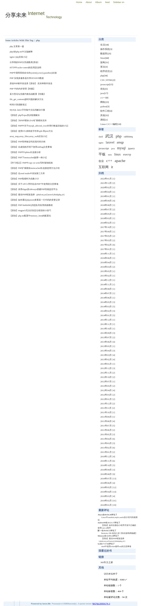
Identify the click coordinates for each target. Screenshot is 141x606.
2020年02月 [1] (107, 187)
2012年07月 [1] (107, 381)
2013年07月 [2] (107, 337)
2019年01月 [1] (107, 196)
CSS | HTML (106, 80)
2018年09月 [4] (107, 200)
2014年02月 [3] (107, 311)
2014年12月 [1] (107, 280)
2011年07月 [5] (107, 425)
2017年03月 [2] (107, 240)
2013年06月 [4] (107, 341)
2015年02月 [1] (107, 275)
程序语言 (104, 71)
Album (98, 2)
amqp (120, 142)
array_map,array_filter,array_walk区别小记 (28, 136)
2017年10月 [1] (107, 227)
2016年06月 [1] (107, 258)
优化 (102, 89)
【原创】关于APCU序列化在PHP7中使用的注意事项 (34, 184)
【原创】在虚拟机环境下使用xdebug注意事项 (31, 147)
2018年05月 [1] (107, 214)
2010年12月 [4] (107, 456)
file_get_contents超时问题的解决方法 (26, 99)
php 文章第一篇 (17, 46)
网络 (102, 102)
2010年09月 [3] (107, 469)
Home (79, 2)
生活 (102, 44)
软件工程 (104, 111)
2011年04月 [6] (107, 439)
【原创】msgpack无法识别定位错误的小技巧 (30, 210)
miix (110, 154)
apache (120, 160)
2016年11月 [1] (107, 253)
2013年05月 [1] (107, 346)
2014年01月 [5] (107, 315)
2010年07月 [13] (108, 478)
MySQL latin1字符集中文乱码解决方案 (27, 110)
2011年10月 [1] (107, 412)
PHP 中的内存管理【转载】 (22, 89)
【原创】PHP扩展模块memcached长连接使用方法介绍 (35, 168)
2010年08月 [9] (107, 474)
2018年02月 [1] (107, 222)
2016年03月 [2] (107, 267)
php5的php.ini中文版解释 (21, 51)
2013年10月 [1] (107, 328)
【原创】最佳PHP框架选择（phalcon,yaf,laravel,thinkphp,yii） (38, 194)
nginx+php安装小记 (18, 57)
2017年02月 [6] (107, 244)
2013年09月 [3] (107, 333)
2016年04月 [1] (107, 262)
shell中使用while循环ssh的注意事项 (116, 546)
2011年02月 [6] (107, 447)
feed (107, 2)
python (103, 106)
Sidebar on (118, 2)
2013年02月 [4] (107, 359)
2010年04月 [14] (108, 491)
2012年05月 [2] (107, 386)
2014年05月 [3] (107, 302)
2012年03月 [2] (107, 394)
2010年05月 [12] (108, 487)
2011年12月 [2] (107, 403)
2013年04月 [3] (107, 350)
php (102, 75)
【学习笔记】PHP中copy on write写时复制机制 (31, 163)
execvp (127, 154)
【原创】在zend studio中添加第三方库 (27, 173)
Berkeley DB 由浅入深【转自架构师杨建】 (119, 533)
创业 (101, 161)
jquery (131, 148)
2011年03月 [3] (107, 443)
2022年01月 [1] (107, 178)
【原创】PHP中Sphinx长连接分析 (25, 152)
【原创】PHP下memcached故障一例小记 (28, 157)
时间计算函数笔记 (18, 104)
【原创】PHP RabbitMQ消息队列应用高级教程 (31, 205)
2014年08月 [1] (107, 289)
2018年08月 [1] (107, 205)
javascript (104, 84)
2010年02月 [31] (108, 500)
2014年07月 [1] (107, 293)
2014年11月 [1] (107, 284)
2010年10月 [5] (107, 465)
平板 (102, 154)
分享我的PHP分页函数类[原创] (24, 62)
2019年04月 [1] (107, 192)
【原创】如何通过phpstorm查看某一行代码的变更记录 (35, 200)
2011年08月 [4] (107, 421)
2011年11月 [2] (107, 408)
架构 (102, 62)
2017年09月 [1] (107, 231)
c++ (109, 160)
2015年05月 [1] (107, 271)
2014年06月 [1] (107, 297)
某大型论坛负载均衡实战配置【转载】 (28, 94)
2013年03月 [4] (107, 355)
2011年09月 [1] (107, 416)
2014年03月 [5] (107, 306)
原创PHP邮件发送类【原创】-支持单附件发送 (31, 83)
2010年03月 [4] (107, 496)
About (89, 2)
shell (101, 136)
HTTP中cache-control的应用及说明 (25, 67)
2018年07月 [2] (107, 209)
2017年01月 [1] (107, 249)
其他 (102, 115)
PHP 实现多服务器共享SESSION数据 (27, 78)
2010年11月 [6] (107, 461)
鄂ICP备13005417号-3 (101, 604)
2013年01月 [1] (107, 364)
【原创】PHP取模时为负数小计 (24, 178)
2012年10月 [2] (107, 377)
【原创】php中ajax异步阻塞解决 (25, 115)
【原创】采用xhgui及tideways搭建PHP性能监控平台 (34, 189)
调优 (102, 119)
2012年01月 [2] (107, 399)
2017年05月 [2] (107, 236)
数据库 (103, 53)
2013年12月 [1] (107, 319)
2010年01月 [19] (108, 505)
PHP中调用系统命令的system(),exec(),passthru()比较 (33, 73)
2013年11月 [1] (107, 324)
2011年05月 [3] (107, 434)
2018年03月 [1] (107, 218)
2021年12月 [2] (107, 183)
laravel (110, 142)
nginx (101, 142)
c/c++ (103, 97)
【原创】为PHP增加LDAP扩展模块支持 (28, 120)
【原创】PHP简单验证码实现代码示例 (27, 141)
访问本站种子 (111, 573)
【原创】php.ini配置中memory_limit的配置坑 (30, 216)
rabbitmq (128, 136)
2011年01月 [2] (107, 452)
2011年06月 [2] (107, 430)
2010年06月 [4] (107, 483)
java (102, 93)
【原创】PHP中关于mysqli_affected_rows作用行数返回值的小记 (39, 126)
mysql (121, 148)
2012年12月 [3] (107, 368)
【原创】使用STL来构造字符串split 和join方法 (31, 131)
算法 (102, 66)
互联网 (104, 167)
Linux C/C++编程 (108, 124)
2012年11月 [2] (107, 372)
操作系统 (104, 49)
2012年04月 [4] (107, 390)
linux (102, 58)
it (112, 167)
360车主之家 (106, 562)
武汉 (109, 136)
